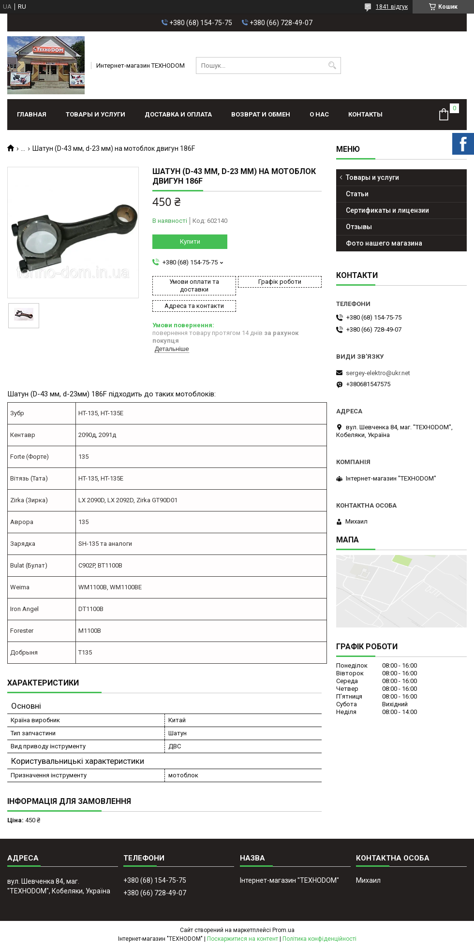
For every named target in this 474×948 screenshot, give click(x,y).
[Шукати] (332, 65)
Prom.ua (283, 930)
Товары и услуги (95, 114)
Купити (190, 241)
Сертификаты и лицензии (387, 210)
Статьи (357, 194)
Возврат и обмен (260, 114)
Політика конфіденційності (319, 938)
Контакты (365, 114)
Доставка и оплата (178, 114)
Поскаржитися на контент (242, 938)
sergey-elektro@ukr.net (378, 373)
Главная (31, 114)
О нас (319, 114)
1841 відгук (392, 6)
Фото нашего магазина (384, 243)
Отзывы (359, 227)
